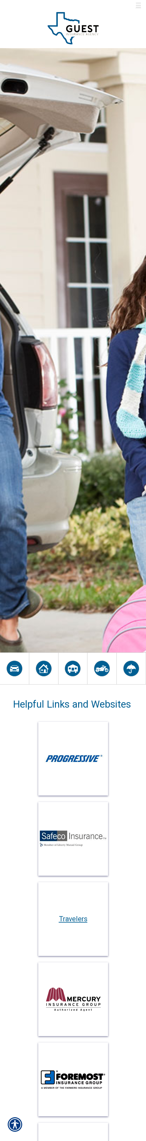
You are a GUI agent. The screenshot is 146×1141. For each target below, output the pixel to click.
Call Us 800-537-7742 (40, 5)
